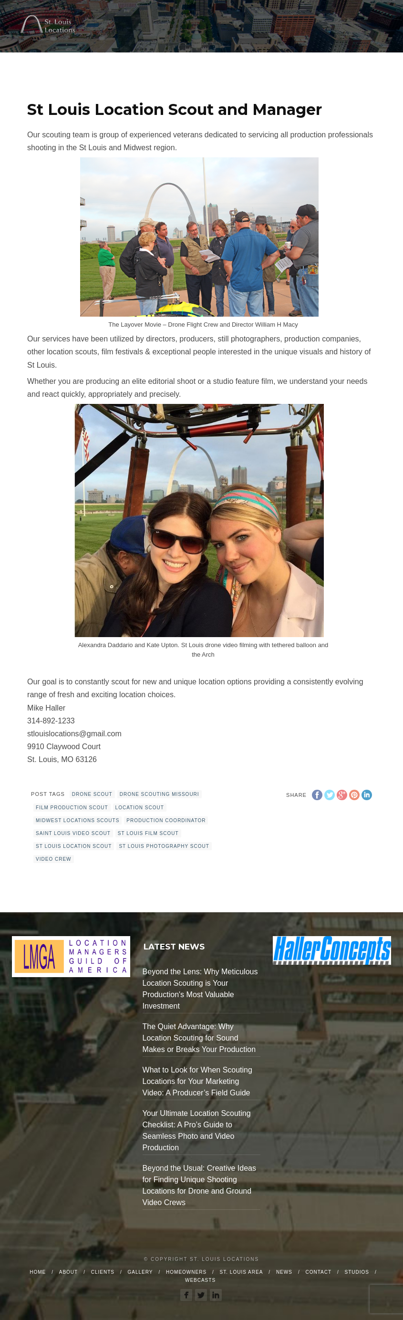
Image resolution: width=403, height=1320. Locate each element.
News (284, 1272)
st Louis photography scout (164, 846)
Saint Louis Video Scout (73, 833)
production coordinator (166, 820)
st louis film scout (148, 833)
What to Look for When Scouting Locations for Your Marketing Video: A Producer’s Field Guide (197, 1081)
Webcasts (200, 1280)
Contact (318, 1272)
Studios (357, 1272)
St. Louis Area (241, 1272)
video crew (53, 859)
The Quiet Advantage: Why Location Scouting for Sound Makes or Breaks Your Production (199, 1037)
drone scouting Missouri (159, 794)
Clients (102, 1272)
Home (38, 1272)
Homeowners (186, 1272)
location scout (139, 807)
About (68, 1272)
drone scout (92, 794)
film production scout (72, 807)
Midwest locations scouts (77, 820)
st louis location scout (74, 846)
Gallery (140, 1272)
